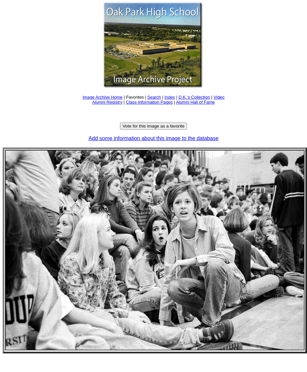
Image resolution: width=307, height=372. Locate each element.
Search (154, 97)
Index (169, 97)
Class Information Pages (149, 102)
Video (219, 97)
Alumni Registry (107, 102)
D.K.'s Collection (194, 97)
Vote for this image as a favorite (154, 126)
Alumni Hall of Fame (195, 102)
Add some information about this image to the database (153, 138)
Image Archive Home (103, 97)
